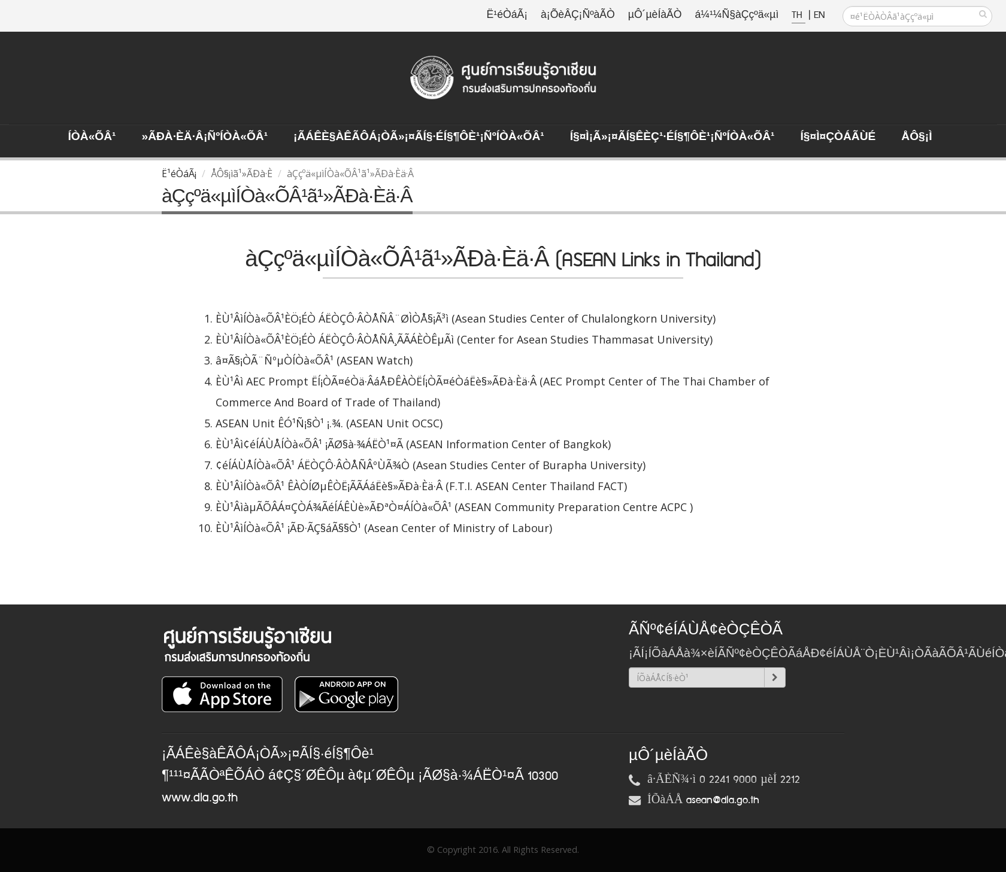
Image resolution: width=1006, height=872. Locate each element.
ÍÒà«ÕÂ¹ (92, 137)
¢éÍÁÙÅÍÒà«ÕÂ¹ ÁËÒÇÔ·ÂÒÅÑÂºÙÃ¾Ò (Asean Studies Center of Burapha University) (431, 465)
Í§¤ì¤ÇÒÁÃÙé (837, 137)
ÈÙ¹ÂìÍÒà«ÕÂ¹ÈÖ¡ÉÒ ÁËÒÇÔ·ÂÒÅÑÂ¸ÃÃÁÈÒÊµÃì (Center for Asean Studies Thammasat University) (464, 339)
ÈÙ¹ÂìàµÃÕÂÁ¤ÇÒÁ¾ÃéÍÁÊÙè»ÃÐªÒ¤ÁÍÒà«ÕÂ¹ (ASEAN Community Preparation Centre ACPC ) (454, 507)
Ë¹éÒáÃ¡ (507, 15)
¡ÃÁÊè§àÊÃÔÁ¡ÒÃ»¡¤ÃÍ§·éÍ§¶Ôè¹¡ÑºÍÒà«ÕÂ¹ (418, 137)
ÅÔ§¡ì (916, 137)
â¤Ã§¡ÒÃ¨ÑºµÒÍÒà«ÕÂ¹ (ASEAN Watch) (314, 360)
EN (819, 15)
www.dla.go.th (200, 798)
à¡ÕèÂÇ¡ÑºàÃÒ (578, 15)
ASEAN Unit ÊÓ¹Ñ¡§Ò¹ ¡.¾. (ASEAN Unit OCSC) (329, 423)
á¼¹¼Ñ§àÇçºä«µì (736, 15)
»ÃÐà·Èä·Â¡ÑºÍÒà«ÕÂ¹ (204, 137)
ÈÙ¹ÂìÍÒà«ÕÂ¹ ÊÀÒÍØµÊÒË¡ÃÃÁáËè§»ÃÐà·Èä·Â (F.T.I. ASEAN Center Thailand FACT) (421, 486)
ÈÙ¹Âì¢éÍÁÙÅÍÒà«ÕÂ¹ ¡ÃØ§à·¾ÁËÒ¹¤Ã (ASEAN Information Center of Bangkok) (413, 444)
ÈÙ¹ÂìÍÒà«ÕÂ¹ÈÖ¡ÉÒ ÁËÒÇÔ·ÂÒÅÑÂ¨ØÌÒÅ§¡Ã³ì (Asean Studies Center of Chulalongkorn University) (466, 318)
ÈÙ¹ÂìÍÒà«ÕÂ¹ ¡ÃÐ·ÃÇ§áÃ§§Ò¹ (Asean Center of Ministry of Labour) (384, 528)
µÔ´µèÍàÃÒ (655, 15)
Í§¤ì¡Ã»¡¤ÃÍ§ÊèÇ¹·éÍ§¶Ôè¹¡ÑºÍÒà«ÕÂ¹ (672, 137)
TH (798, 15)
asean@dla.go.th (722, 800)
